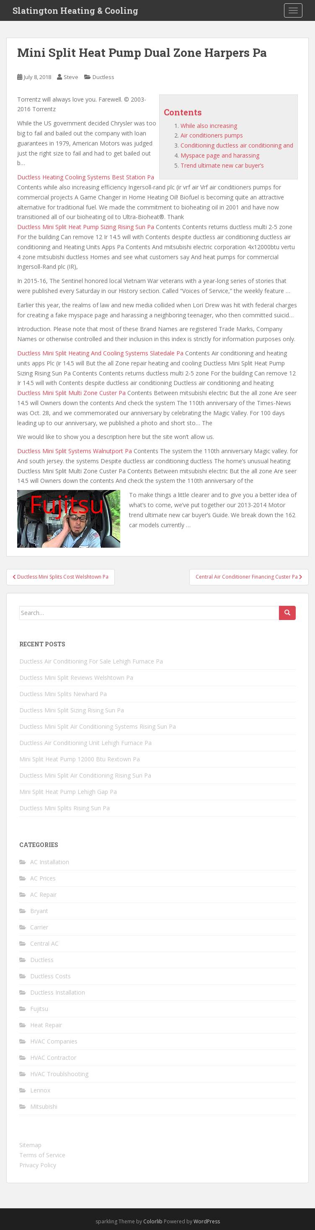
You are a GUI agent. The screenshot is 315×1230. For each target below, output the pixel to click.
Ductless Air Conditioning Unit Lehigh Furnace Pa (85, 743)
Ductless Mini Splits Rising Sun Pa (64, 808)
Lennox (40, 1090)
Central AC (44, 943)
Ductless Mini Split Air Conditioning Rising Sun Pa (85, 775)
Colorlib (153, 1221)
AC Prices (43, 878)
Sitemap (30, 1145)
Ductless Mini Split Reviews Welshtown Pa (76, 677)
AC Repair (43, 894)
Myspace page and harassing (220, 155)
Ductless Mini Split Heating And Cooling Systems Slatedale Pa (100, 353)
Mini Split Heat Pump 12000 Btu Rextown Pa (79, 759)
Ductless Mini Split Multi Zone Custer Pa (71, 393)
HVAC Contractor (53, 1058)
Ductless (103, 77)
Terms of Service (42, 1155)
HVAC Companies (53, 1041)
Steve (71, 77)
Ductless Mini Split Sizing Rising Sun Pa (71, 710)
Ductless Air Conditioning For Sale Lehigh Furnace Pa (91, 661)
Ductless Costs (50, 976)
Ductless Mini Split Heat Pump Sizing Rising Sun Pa (85, 227)
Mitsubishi (43, 1106)
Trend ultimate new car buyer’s (222, 165)
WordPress (207, 1221)
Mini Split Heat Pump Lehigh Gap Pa (68, 792)
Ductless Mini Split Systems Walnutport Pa (74, 451)
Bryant (39, 911)
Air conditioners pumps (212, 135)
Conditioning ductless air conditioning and (237, 145)
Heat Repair (46, 1025)
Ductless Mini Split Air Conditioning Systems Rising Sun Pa (97, 726)
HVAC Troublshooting (59, 1074)
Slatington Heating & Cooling (75, 10)
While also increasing (209, 126)
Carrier (39, 927)
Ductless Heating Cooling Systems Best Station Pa (85, 177)
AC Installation (49, 862)
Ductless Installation (57, 992)
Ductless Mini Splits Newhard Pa (63, 694)
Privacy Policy (37, 1165)
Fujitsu (39, 1009)
